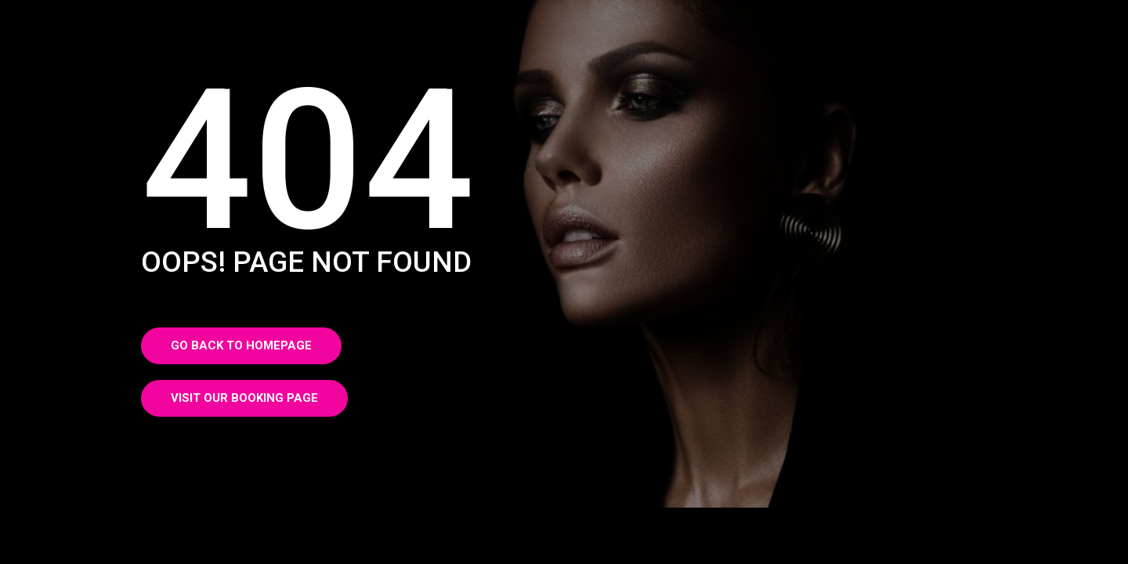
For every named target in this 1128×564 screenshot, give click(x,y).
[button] (241, 345)
